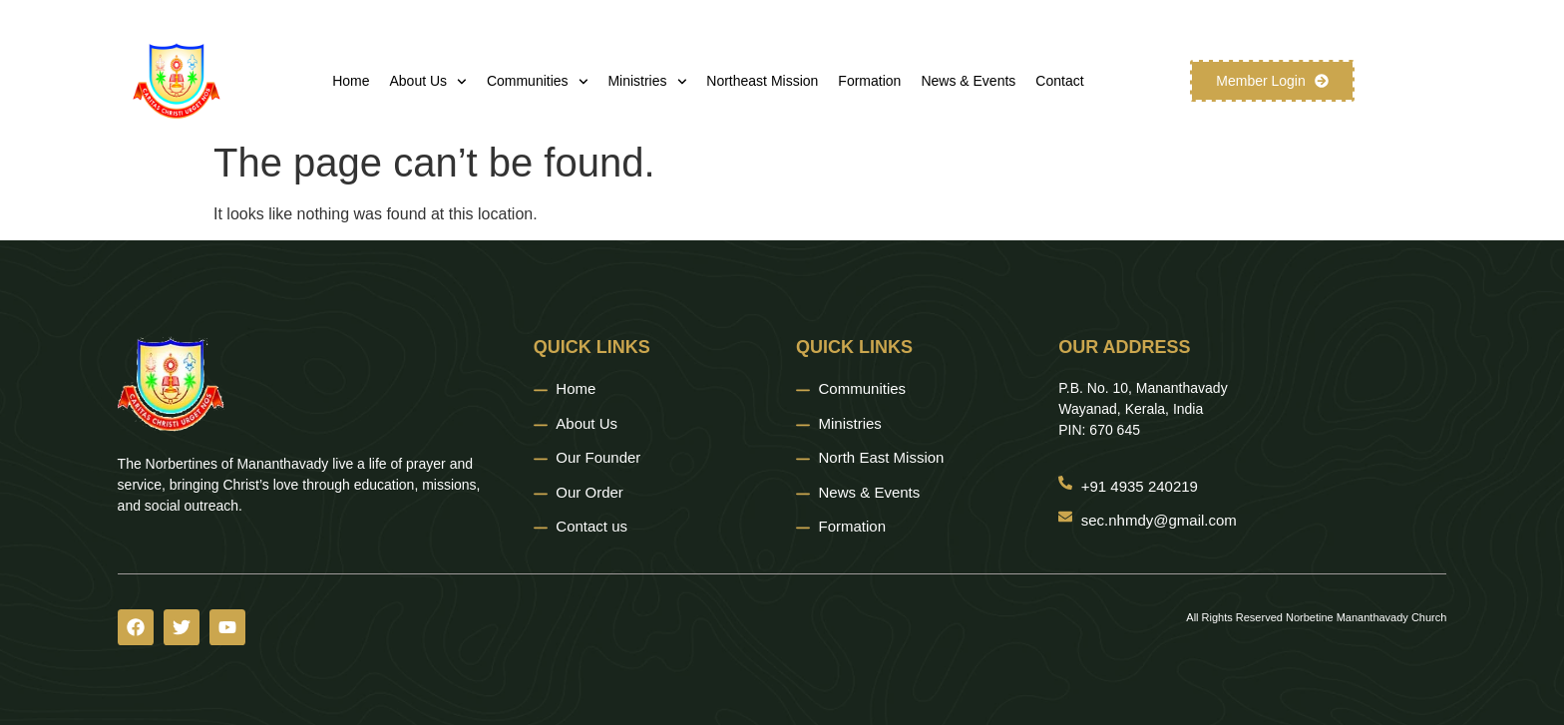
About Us (428, 82)
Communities (537, 82)
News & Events (968, 81)
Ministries (646, 82)
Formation (869, 81)
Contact (1059, 81)
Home (350, 81)
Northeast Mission (762, 81)
